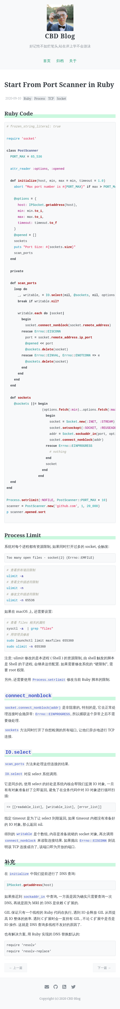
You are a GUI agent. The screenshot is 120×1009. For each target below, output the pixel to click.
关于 (73, 60)
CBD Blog (60, 36)
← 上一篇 (15, 968)
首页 (47, 60)
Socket (61, 98)
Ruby (28, 98)
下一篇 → (104, 968)
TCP (51, 98)
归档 (60, 60)
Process (40, 98)
